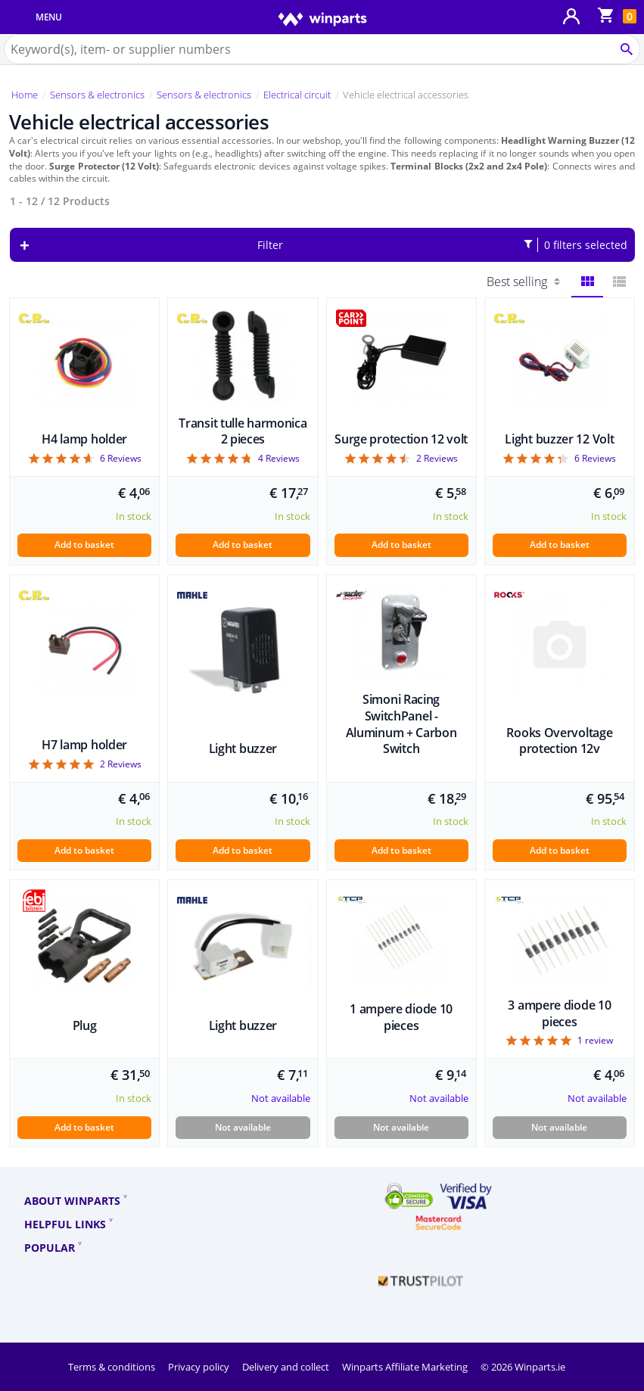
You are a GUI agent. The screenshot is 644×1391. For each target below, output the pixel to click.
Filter (442, 245)
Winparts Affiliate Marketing (406, 1367)
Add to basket (84, 544)
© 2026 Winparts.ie (523, 1367)
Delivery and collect (286, 1367)
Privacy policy (200, 1367)
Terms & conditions (112, 1367)
